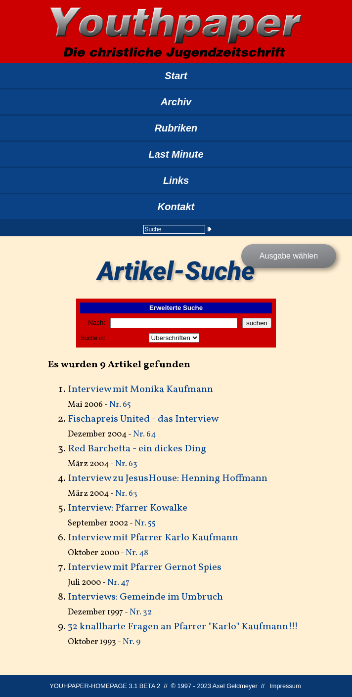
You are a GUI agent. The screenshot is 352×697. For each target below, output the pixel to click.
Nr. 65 (120, 404)
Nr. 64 (144, 434)
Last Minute (175, 154)
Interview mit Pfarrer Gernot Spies (144, 567)
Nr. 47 (118, 582)
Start (176, 75)
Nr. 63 (126, 464)
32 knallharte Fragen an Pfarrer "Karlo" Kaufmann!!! (183, 627)
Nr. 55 (145, 523)
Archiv (176, 101)
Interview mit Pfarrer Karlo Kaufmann (153, 538)
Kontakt (176, 206)
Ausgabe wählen (289, 256)
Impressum (285, 686)
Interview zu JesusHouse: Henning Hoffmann (167, 478)
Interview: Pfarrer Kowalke (127, 508)
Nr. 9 (131, 642)
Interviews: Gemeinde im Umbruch (145, 597)
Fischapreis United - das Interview (143, 419)
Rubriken (176, 128)
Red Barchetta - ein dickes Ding (137, 449)
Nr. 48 (137, 553)
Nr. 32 (141, 612)
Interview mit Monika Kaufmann (140, 389)
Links (176, 180)
